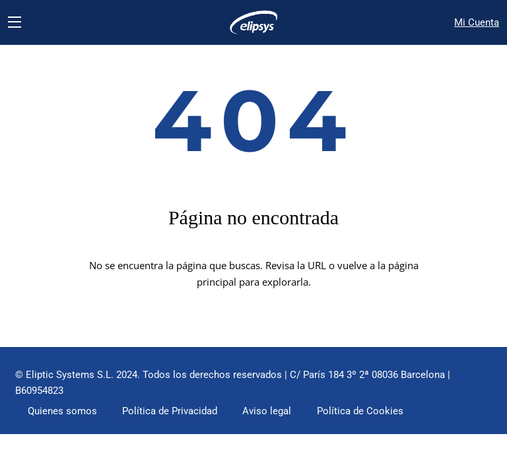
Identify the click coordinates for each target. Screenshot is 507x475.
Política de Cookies (376, 416)
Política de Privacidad (177, 416)
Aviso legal (280, 416)
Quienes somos (64, 416)
